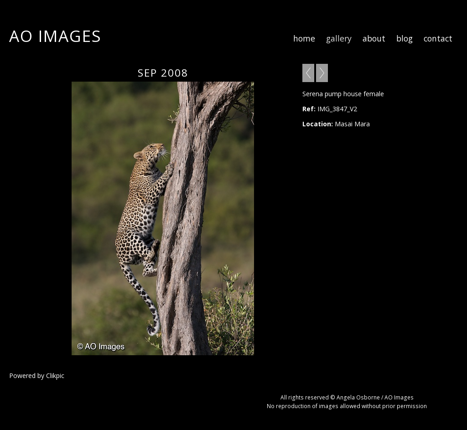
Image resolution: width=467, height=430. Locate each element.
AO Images (55, 36)
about (374, 38)
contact (438, 38)
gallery (339, 38)
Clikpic (55, 375)
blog (404, 38)
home (304, 38)
